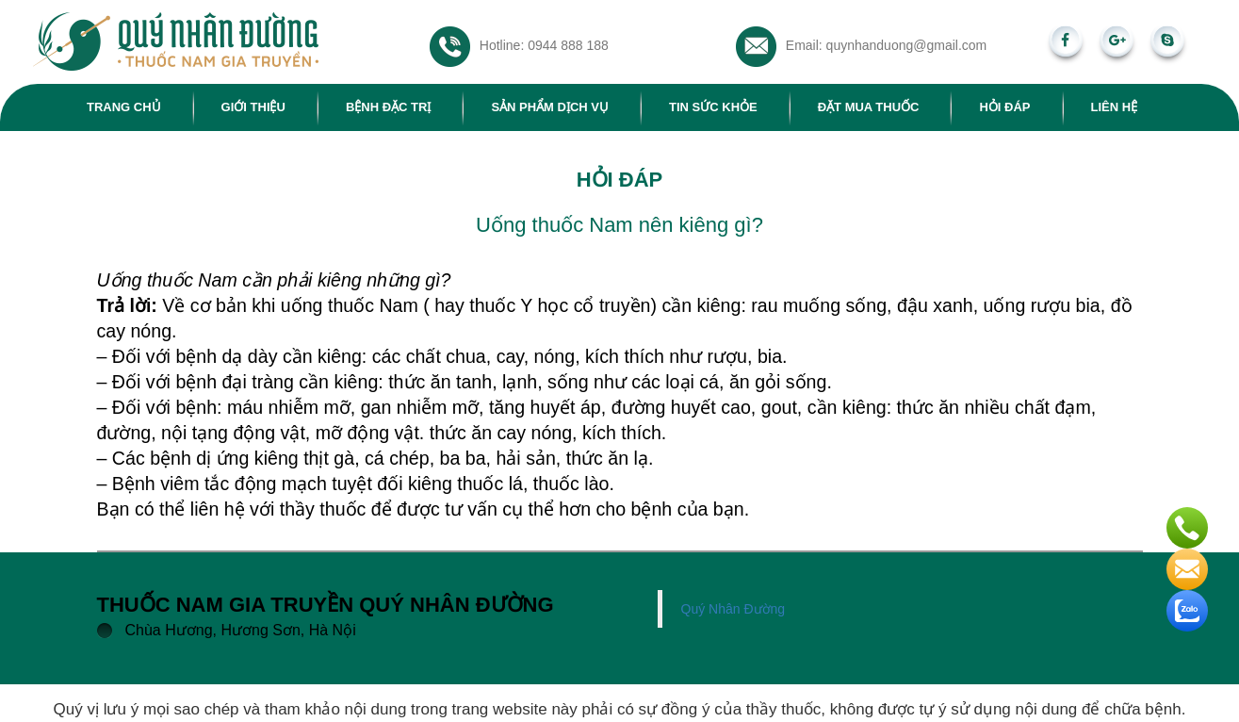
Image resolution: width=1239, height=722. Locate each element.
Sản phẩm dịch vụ (550, 107)
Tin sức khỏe (713, 107)
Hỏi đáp (1004, 107)
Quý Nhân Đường (733, 608)
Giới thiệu (253, 107)
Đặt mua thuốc (869, 107)
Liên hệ (1114, 107)
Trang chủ (124, 107)
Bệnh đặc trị (389, 107)
